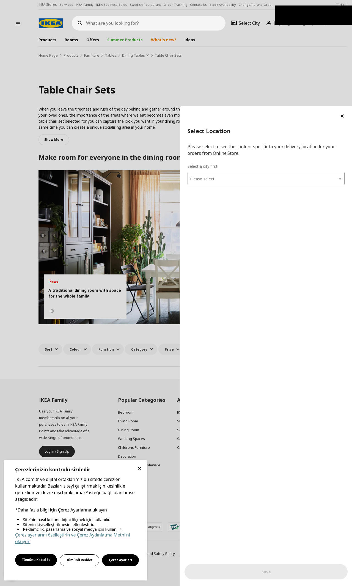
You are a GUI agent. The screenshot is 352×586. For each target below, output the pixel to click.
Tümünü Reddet (80, 560)
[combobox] (286, 72)
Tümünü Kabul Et (36, 559)
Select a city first (242, 60)
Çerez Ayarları (120, 560)
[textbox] (286, 73)
